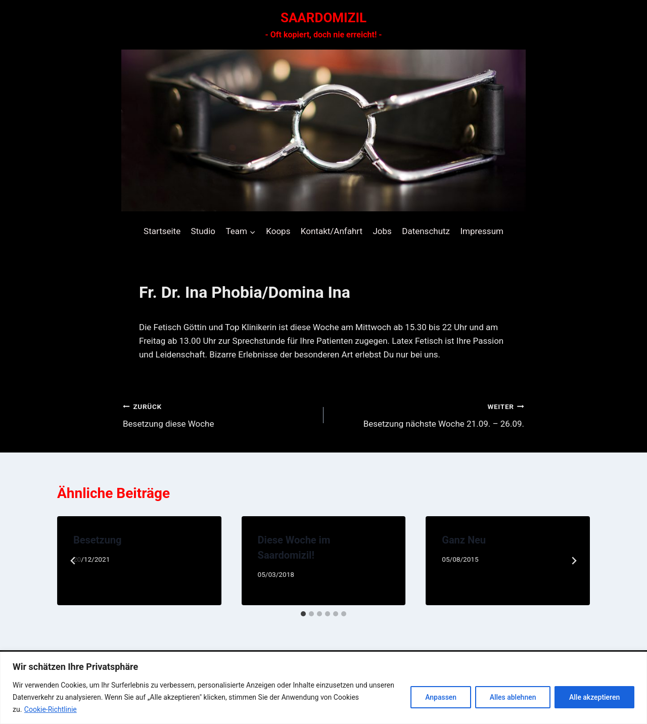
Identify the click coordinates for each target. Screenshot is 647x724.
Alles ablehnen (512, 697)
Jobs (382, 231)
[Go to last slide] (73, 561)
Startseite (162, 231)
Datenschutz (426, 231)
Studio (203, 231)
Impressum (481, 231)
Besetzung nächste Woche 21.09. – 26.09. (428, 414)
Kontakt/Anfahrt (331, 231)
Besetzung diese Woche (219, 414)
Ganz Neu (464, 540)
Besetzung (97, 540)
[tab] (303, 613)
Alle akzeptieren (594, 697)
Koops (278, 231)
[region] (323, 688)
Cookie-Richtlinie (50, 709)
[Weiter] (574, 561)
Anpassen (440, 697)
